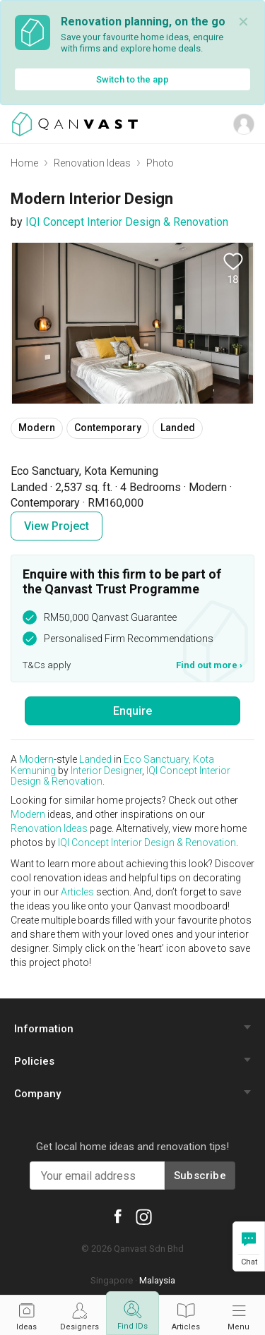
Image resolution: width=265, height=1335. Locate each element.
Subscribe (200, 1175)
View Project (56, 526)
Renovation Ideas (92, 163)
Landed (95, 759)
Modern (36, 759)
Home (24, 163)
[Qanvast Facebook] (117, 1216)
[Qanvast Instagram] (144, 1216)
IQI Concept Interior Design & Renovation (126, 222)
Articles (77, 892)
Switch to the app (132, 79)
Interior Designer (106, 770)
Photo (160, 163)
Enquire (132, 711)
